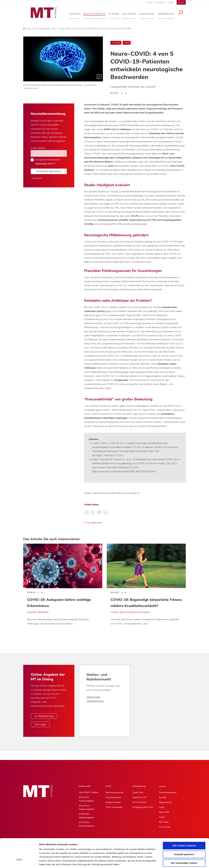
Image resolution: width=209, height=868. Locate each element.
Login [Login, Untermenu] (161, 807)
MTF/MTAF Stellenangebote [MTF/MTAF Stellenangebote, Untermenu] (86, 799)
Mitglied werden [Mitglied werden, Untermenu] (113, 802)
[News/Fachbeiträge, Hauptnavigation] (96, 13)
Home (27, 28)
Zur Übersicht (93, 522)
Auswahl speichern (184, 832)
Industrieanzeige (95, 701)
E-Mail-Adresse (38, 148)
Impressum (61, 850)
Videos (150, 2)
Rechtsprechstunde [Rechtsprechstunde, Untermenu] (114, 792)
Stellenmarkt (93, 697)
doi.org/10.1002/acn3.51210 (107, 455)
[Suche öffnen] (182, 12)
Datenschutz (46, 850)
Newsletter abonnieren (48, 171)
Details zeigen (158, 862)
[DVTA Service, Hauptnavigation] (131, 13)
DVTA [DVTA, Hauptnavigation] (108, 786)
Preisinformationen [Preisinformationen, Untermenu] (168, 792)
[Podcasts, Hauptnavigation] (76, 13)
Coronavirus (116, 43)
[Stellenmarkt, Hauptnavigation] (149, 13)
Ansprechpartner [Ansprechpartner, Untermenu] (113, 797)
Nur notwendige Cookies (184, 841)
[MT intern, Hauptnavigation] (115, 13)
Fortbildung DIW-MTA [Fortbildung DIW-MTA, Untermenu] (142, 807)
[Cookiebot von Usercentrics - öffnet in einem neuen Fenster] (19, 862)
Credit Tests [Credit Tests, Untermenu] (137, 792)
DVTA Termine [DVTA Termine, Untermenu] (139, 802)
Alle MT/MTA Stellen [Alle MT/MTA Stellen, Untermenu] (88, 792)
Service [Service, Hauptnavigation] (162, 786)
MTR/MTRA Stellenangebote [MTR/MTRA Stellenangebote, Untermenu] (86, 816)
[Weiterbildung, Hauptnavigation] (168, 13)
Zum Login (40, 724)
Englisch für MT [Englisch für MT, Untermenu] (139, 797)
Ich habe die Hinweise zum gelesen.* (47, 161)
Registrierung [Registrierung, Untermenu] (165, 802)
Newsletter (160, 2)
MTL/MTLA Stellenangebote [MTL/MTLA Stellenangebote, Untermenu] (86, 807)
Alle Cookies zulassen (184, 823)
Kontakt (171, 2)
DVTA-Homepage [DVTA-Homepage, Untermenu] (114, 807)
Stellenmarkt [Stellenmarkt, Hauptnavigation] (85, 786)
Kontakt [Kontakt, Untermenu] (162, 797)
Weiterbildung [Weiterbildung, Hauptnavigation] (138, 786)
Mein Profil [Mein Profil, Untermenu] (164, 812)
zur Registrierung (44, 716)
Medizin (127, 43)
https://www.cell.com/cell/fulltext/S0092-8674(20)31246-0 (124, 471)
